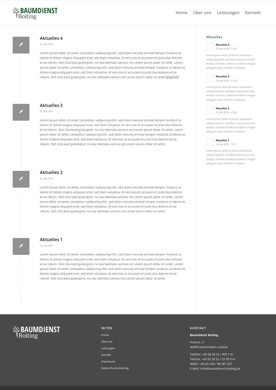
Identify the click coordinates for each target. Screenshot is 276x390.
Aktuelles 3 (51, 105)
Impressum (108, 361)
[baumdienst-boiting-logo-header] (47, 12)
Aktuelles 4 (51, 38)
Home (105, 335)
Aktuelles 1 (51, 239)
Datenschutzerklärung (115, 368)
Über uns (106, 341)
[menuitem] (181, 12)
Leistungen (108, 348)
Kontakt (106, 355)
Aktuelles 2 (51, 172)
